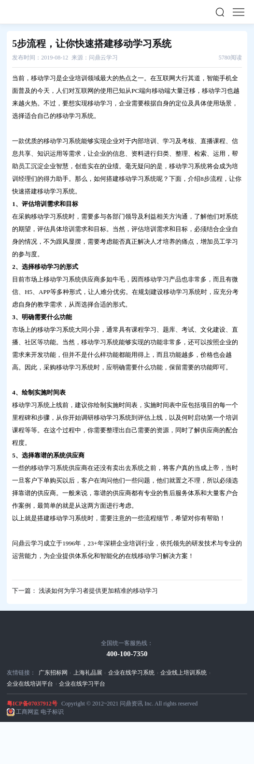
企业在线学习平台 (82, 683)
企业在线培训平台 (30, 683)
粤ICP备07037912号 (32, 703)
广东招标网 (53, 672)
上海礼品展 (87, 672)
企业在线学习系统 (131, 672)
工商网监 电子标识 (40, 711)
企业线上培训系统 (183, 672)
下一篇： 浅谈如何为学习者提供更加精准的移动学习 (85, 590)
